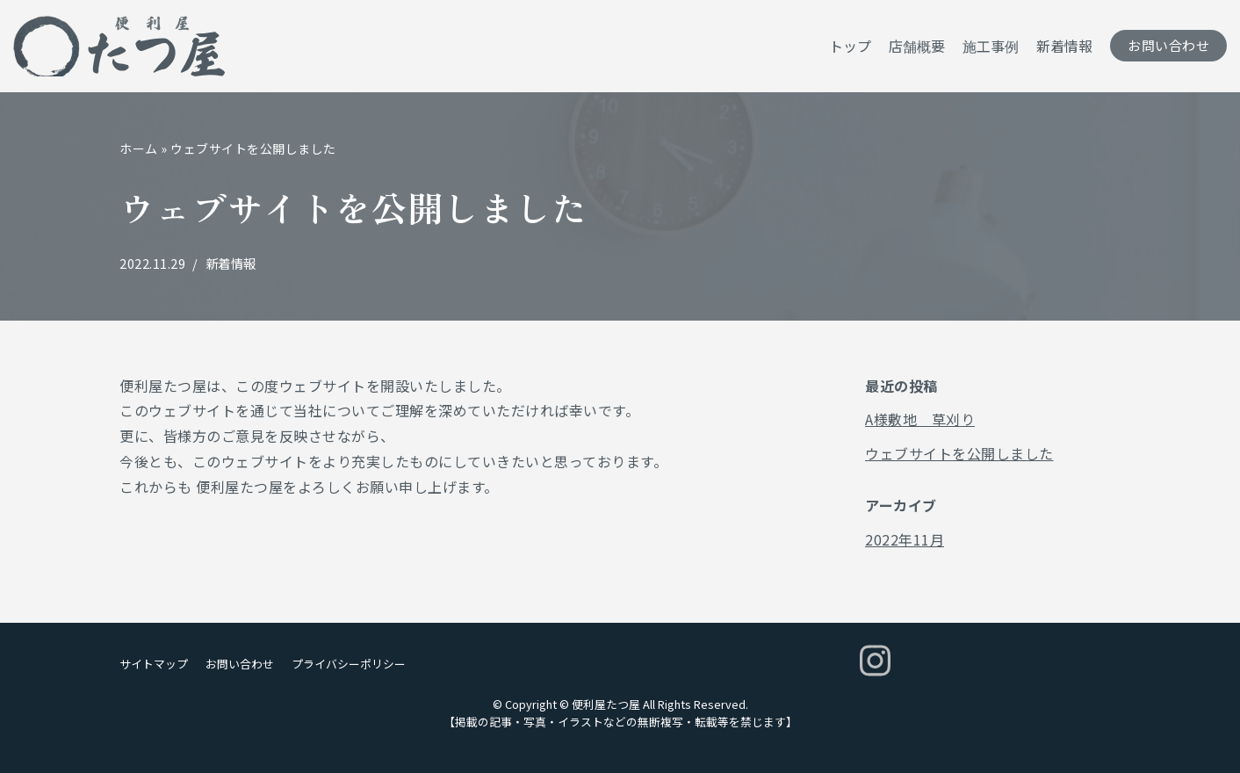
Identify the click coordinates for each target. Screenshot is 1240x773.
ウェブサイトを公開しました (959, 453)
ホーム (138, 148)
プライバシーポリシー (349, 663)
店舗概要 (917, 45)
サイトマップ (153, 663)
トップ (850, 45)
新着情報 (1064, 45)
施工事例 (990, 45)
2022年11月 (904, 539)
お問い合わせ (1168, 45)
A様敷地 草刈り (920, 419)
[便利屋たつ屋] (119, 46)
